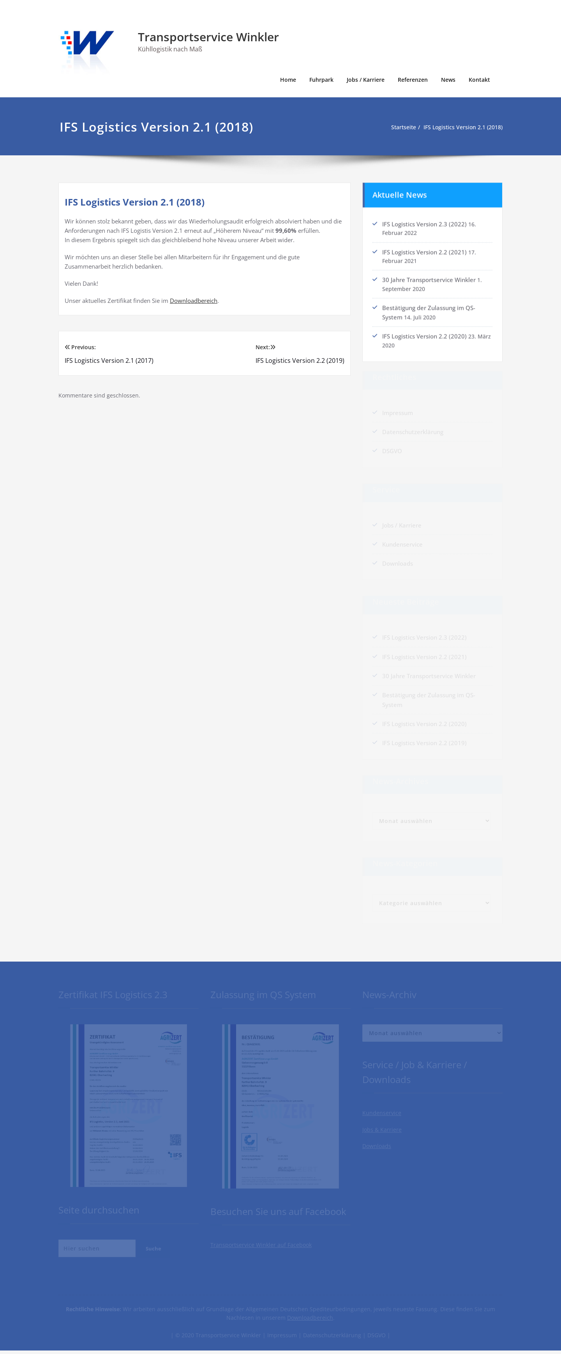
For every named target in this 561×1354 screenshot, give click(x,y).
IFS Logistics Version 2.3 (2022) (424, 221)
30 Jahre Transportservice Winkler (429, 278)
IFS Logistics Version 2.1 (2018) (464, 127)
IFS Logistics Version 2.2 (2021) (424, 250)
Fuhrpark (321, 79)
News (448, 79)
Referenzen (413, 79)
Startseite (400, 127)
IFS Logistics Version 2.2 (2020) (424, 335)
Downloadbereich (193, 300)
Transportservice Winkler (208, 37)
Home (288, 79)
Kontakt (479, 79)
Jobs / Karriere (366, 79)
